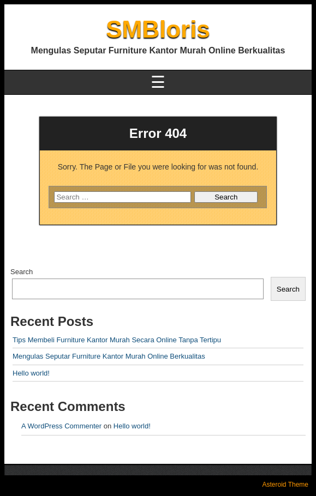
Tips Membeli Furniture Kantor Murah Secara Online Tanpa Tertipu (117, 340)
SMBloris (158, 29)
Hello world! (31, 373)
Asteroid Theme (286, 484)
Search (21, 272)
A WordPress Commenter (61, 426)
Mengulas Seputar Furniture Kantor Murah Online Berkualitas (109, 356)
